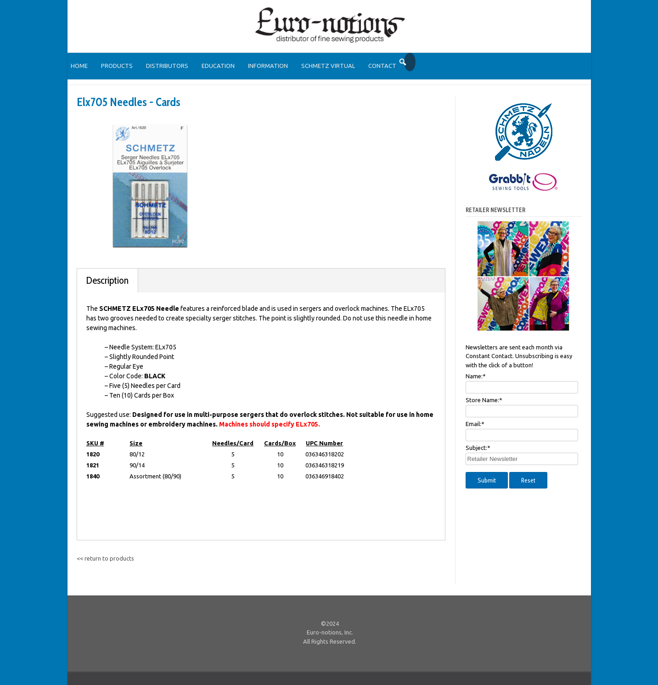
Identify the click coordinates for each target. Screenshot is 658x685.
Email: (475, 424)
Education (218, 65)
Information (268, 65)
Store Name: (484, 400)
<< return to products (105, 558)
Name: (476, 376)
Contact (382, 65)
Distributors (167, 65)
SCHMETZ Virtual (328, 65)
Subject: (478, 447)
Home (79, 65)
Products (117, 65)
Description (107, 280)
